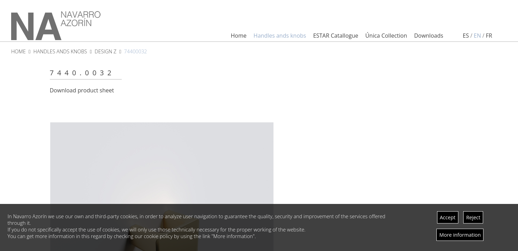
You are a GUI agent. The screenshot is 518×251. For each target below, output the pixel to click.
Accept (448, 217)
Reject (473, 217)
